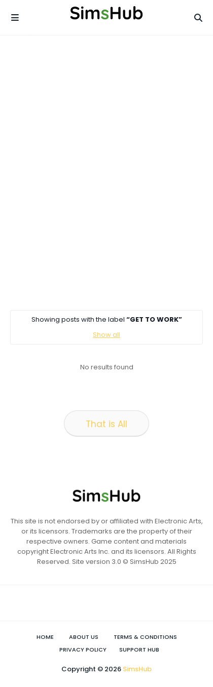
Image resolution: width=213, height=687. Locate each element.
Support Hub (139, 649)
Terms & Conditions (145, 637)
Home (45, 637)
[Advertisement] (106, 172)
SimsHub (137, 669)
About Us (83, 637)
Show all (106, 334)
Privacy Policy (82, 649)
